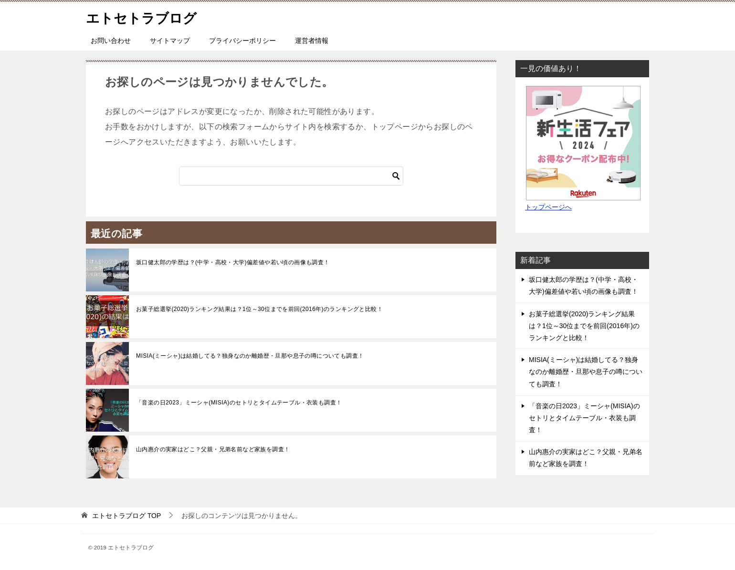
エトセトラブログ (145, 16)
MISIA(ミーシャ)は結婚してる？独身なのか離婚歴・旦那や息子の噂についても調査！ (250, 355)
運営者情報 (311, 40)
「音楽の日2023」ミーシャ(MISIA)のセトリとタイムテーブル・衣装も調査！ (239, 402)
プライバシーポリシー (242, 40)
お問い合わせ (111, 40)
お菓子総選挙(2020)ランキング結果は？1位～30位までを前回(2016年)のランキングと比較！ (259, 309)
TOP (126, 515)
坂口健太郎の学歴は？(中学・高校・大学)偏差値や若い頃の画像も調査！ (233, 262)
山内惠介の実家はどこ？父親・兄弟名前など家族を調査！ (213, 449)
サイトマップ (170, 40)
